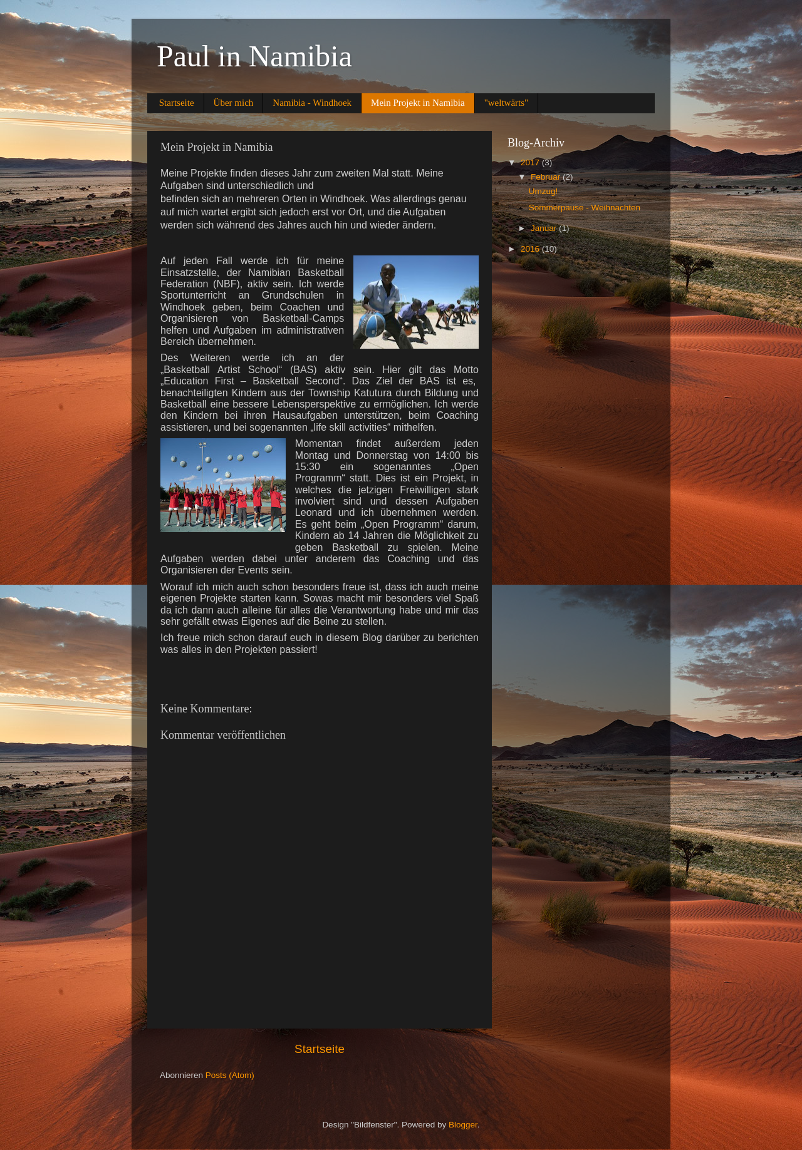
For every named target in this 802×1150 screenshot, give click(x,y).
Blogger (463, 1124)
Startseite (176, 103)
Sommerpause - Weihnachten (584, 207)
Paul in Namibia (254, 56)
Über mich (234, 103)
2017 (531, 162)
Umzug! (543, 191)
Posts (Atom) (230, 1075)
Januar (545, 228)
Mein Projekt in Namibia (418, 103)
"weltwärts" (506, 103)
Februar (547, 177)
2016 (531, 249)
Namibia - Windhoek (312, 103)
